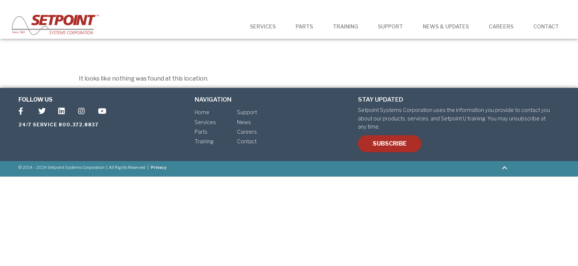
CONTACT (546, 26)
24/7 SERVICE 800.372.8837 (58, 124)
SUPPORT (390, 26)
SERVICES (263, 26)
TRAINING (345, 26)
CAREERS (501, 26)
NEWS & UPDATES (446, 26)
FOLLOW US (35, 99)
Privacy (158, 167)
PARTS (304, 26)
